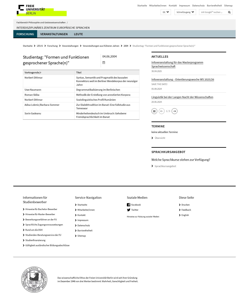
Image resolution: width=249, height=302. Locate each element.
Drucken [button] (186, 204)
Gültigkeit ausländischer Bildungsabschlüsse (47, 245)
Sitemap (228, 5)
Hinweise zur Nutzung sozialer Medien (143, 216)
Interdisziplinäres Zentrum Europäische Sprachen (53, 27)
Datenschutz (198, 5)
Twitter (134, 209)
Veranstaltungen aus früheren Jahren (101, 45)
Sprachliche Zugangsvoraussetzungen (44, 224)
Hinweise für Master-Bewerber (40, 214)
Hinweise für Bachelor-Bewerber (41, 208)
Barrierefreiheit (214, 5)
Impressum (184, 5)
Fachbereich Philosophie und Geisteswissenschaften (42, 22)
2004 (126, 45)
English (185, 214)
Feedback (186, 209)
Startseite (142, 5)
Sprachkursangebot (164, 165)
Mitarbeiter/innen (157, 5)
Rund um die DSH (34, 229)
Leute (78, 34)
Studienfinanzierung (35, 240)
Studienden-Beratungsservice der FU (43, 234)
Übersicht (157, 137)
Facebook (136, 204)
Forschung (25, 34)
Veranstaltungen (54, 34)
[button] (166, 12)
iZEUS (40, 45)
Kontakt (173, 5)
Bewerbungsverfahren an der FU (41, 219)
